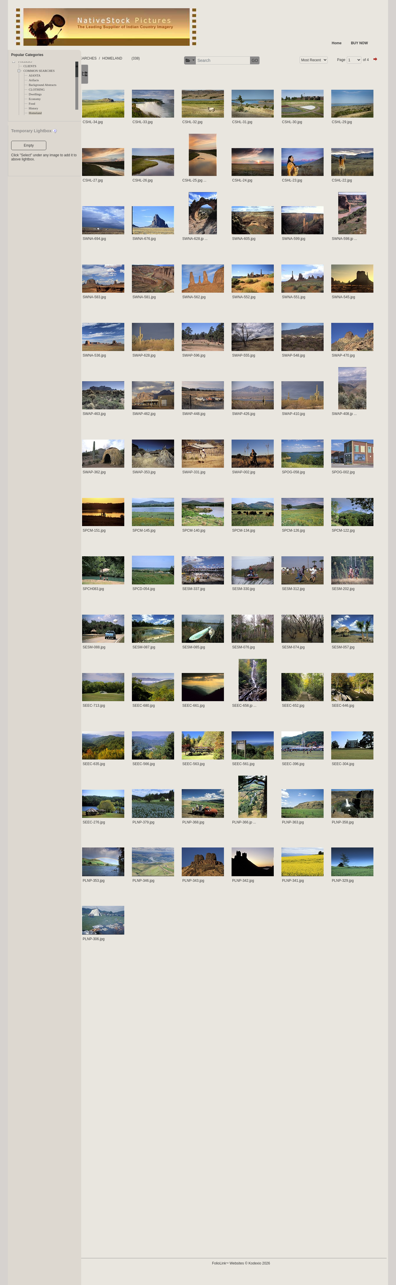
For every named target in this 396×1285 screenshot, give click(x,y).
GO (364, 60)
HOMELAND (175, 58)
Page (138, 76)
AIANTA (34, 75)
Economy (35, 99)
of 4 (162, 76)
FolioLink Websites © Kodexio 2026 (268, 1272)
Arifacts (34, 80)
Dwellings (35, 94)
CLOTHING (37, 89)
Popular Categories (27, 55)
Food (32, 103)
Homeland (35, 113)
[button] (300, 60)
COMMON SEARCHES (39, 70)
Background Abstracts (42, 85)
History (33, 108)
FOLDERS (109, 58)
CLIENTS (29, 66)
